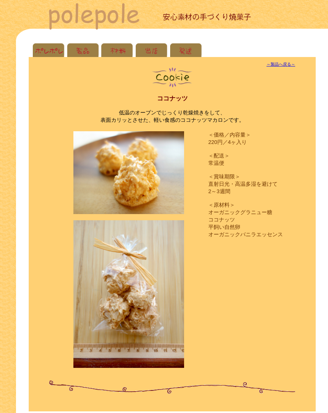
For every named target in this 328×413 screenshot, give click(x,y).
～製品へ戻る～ (280, 64)
